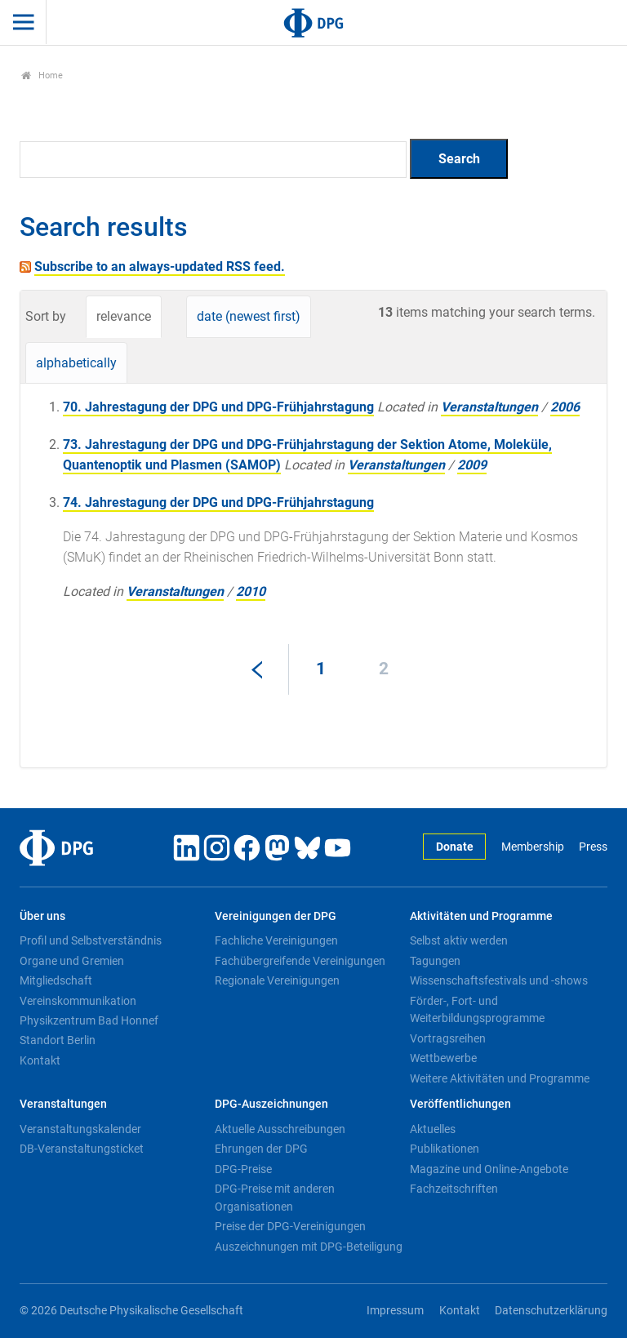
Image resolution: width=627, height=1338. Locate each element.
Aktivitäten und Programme (481, 916)
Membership (532, 847)
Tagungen (435, 960)
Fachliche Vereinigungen (276, 940)
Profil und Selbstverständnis (91, 940)
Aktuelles (433, 1129)
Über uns (42, 916)
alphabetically (76, 363)
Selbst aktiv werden (459, 940)
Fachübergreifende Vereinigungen (300, 960)
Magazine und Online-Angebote (489, 1169)
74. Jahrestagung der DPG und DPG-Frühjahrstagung (218, 502)
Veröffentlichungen (460, 1104)
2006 (565, 407)
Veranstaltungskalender (80, 1129)
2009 (472, 465)
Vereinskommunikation (78, 1000)
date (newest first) (248, 316)
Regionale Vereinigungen (277, 980)
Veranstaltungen (489, 407)
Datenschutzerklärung (551, 1311)
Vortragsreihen (448, 1038)
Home (42, 75)
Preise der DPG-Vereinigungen (290, 1226)
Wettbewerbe (443, 1058)
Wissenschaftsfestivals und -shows (499, 980)
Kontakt (40, 1060)
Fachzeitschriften (454, 1188)
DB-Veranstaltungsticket (82, 1148)
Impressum (395, 1311)
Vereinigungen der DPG (275, 916)
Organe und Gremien (72, 960)
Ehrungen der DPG (261, 1148)
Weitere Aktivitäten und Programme (499, 1078)
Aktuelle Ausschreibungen (280, 1129)
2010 (250, 591)
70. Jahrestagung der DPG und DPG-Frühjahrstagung (218, 407)
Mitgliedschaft (56, 980)
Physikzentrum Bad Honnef (89, 1020)
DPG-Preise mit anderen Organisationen (275, 1197)
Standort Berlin (58, 1040)
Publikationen (444, 1148)
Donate (455, 847)
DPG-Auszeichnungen (271, 1104)
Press (593, 847)
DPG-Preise (243, 1169)
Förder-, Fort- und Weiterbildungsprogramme (477, 1009)
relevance (123, 316)
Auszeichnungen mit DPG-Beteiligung (308, 1246)
